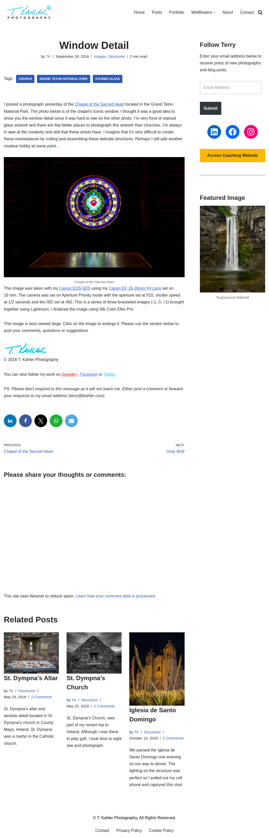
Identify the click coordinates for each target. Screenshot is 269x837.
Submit (210, 108)
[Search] (260, 12)
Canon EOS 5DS (74, 288)
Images (100, 56)
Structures (116, 56)
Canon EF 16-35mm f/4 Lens (135, 288)
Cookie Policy (161, 830)
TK (48, 56)
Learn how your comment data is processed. (116, 596)
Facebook (88, 374)
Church (25, 79)
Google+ (69, 374)
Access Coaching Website (232, 155)
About (227, 12)
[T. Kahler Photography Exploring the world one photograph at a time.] (29, 12)
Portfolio (176, 12)
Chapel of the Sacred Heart (99, 104)
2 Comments (41, 697)
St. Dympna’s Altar (31, 678)
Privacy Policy (129, 830)
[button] (214, 12)
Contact (247, 12)
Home (139, 12)
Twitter (109, 374)
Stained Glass (107, 79)
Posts (157, 12)
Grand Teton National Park (63, 79)
